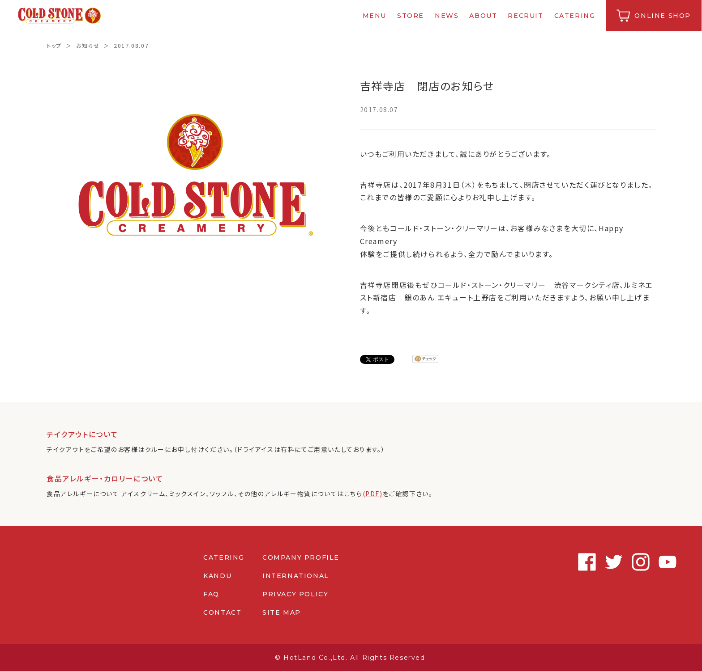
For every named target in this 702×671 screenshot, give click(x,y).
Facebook (566, 562)
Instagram (620, 562)
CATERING (575, 16)
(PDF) (373, 493)
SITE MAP (281, 612)
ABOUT (483, 16)
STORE (411, 16)
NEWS (447, 16)
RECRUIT (526, 16)
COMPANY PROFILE (300, 557)
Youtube (646, 562)
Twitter (593, 562)
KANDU (217, 576)
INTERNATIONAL (295, 576)
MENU (375, 16)
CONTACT (222, 612)
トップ (54, 45)
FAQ (211, 594)
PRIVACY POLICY (295, 594)
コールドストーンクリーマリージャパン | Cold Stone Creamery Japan (60, 15)
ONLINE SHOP (663, 16)
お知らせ (87, 45)
